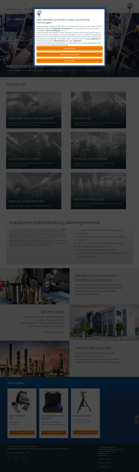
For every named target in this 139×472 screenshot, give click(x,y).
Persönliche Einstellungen (69, 55)
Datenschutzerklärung (59, 45)
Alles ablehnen (69, 61)
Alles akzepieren (69, 48)
